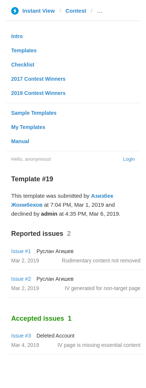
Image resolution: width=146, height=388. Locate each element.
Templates (23, 50)
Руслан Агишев (54, 251)
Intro (17, 36)
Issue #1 (21, 251)
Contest (76, 10)
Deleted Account (55, 336)
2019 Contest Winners (38, 93)
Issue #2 (21, 279)
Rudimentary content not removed (101, 261)
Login (129, 159)
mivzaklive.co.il (117, 10)
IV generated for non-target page (102, 288)
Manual (20, 141)
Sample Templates (34, 113)
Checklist (22, 65)
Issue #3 (21, 336)
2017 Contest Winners (38, 79)
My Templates (28, 127)
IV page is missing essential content (98, 345)
